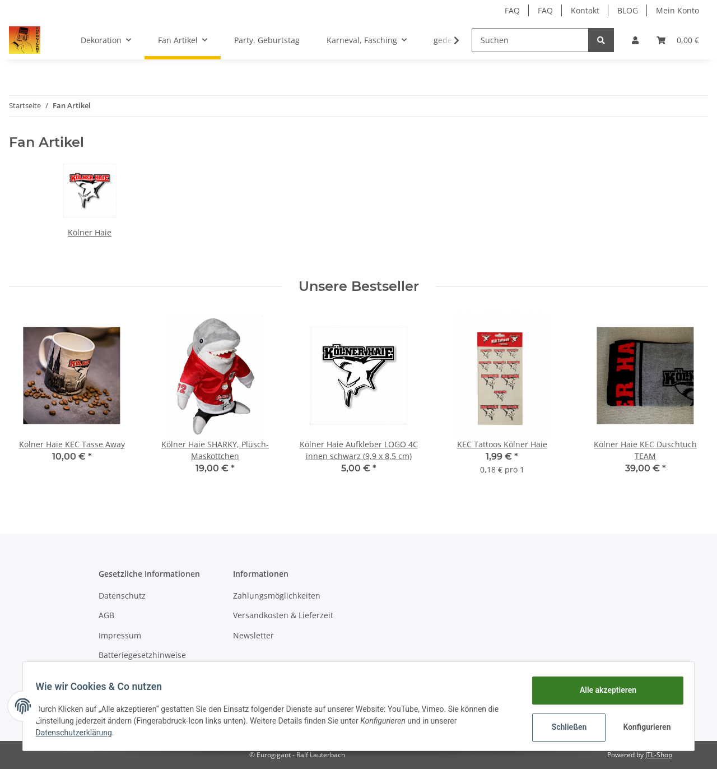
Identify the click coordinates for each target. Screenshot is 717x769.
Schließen (563, 726)
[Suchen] (530, 40)
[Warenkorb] (678, 40)
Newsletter (253, 635)
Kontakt (585, 10)
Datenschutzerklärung (79, 732)
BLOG (627, 10)
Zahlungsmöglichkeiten (276, 595)
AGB (106, 615)
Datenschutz (122, 595)
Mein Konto (677, 10)
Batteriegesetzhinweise (142, 655)
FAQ (512, 10)
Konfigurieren (643, 726)
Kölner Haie (89, 232)
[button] (635, 40)
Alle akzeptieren (602, 689)
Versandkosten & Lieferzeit (283, 615)
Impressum (120, 635)
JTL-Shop (658, 754)
